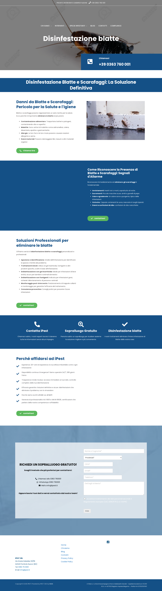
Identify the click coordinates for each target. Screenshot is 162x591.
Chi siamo (65, 548)
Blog (63, 551)
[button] (51, 25)
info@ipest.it (25, 570)
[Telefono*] (102, 477)
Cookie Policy (67, 561)
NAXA (51, 584)
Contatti (64, 555)
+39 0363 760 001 (98, 3)
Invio (87, 511)
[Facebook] (108, 542)
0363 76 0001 (23, 567)
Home (73, 47)
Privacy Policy (67, 558)
